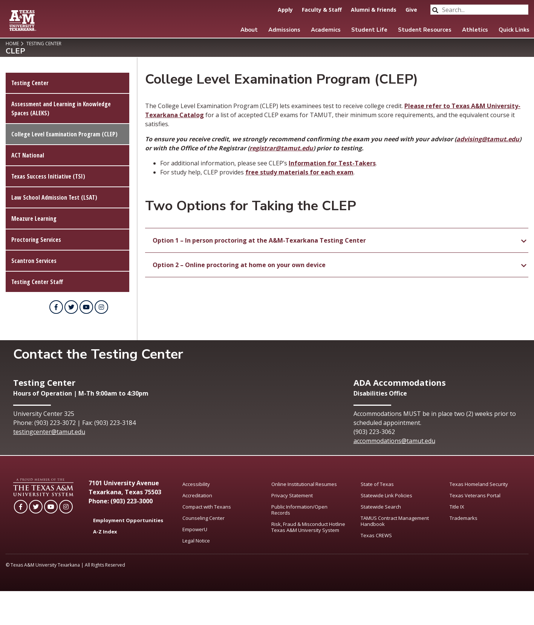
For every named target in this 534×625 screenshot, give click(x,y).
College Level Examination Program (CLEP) (64, 134)
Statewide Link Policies (386, 495)
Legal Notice (196, 540)
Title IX (457, 506)
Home (12, 43)
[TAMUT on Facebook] (56, 307)
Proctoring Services (36, 239)
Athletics (475, 30)
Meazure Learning (34, 218)
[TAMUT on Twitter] (71, 307)
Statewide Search (381, 506)
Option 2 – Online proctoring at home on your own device (239, 265)
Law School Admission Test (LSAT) (54, 197)
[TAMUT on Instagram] (101, 307)
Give (411, 9)
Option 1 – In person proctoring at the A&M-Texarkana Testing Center (259, 240)
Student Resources (424, 30)
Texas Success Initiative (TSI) (48, 176)
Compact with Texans (206, 506)
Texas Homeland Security (479, 484)
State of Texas (377, 484)
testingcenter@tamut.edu (49, 432)
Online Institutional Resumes (304, 484)
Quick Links (514, 30)
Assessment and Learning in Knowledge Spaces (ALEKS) (61, 108)
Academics (326, 30)
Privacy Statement (292, 495)
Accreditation (197, 495)
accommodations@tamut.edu (394, 441)
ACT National (27, 155)
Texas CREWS (376, 535)
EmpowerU (194, 529)
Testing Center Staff (37, 282)
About (249, 30)
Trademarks (463, 518)
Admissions (284, 30)
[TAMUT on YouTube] (86, 307)
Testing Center (43, 43)
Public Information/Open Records (299, 509)
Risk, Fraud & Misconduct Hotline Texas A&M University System (308, 527)
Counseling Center (203, 518)
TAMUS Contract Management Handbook (395, 521)
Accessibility (196, 484)
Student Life (369, 30)
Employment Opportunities (128, 520)
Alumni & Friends (373, 9)
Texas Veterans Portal (475, 495)
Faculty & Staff (322, 9)
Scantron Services (34, 261)
